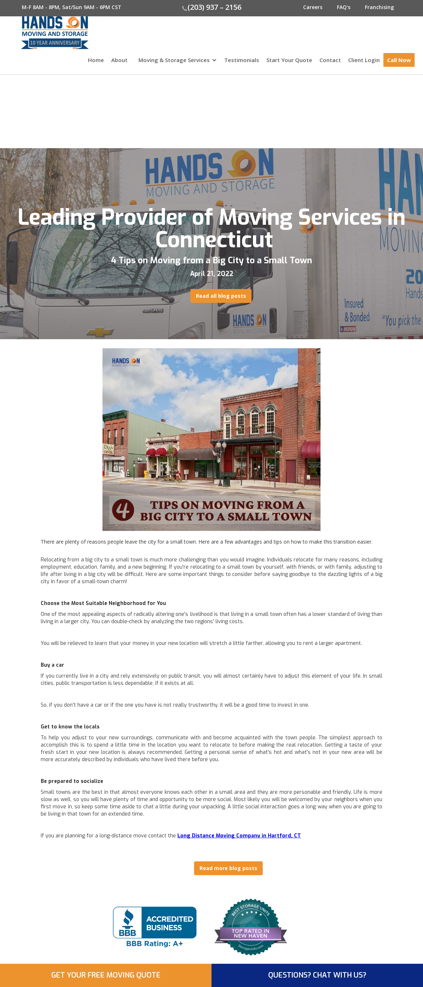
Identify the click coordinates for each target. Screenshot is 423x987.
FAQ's (343, 7)
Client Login (364, 60)
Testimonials (241, 60)
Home (96, 60)
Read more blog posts (228, 868)
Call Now (399, 60)
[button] (176, 63)
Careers (312, 7)
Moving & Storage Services (174, 60)
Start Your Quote (289, 60)
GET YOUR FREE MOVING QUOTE (106, 975)
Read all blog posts (221, 295)
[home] (44, 32)
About (119, 60)
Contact (330, 60)
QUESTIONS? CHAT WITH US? (317, 975)
